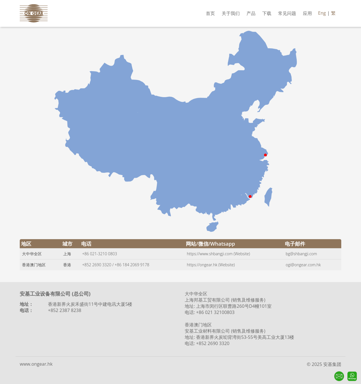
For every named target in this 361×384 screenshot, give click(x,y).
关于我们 (231, 13)
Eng (322, 13)
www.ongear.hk (36, 364)
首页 (210, 13)
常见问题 (287, 13)
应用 (307, 13)
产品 (251, 13)
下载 (266, 13)
